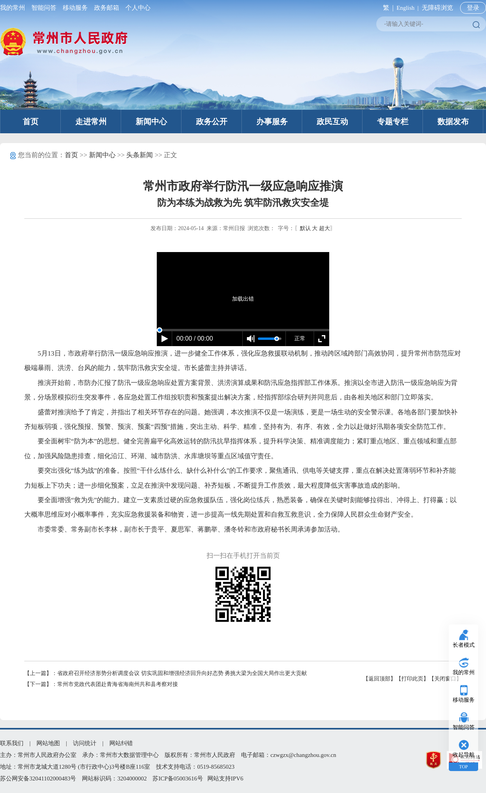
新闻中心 (151, 121)
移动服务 (75, 7)
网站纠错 (121, 743)
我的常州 (14, 7)
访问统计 (84, 743)
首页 (30, 121)
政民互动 (332, 121)
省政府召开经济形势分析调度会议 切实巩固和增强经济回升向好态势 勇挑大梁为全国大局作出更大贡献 (182, 673)
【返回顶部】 (379, 679)
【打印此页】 (412, 679)
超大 (324, 228)
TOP (463, 766)
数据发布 (453, 121)
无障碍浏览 (437, 7)
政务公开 (211, 121)
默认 (305, 228)
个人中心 (136, 7)
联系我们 (12, 743)
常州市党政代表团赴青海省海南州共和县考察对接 (117, 684)
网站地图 (48, 743)
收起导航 (464, 755)
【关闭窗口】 (445, 679)
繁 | (387, 7)
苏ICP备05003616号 (177, 778)
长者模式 (464, 645)
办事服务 (272, 121)
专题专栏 (392, 121)
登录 (473, 7)
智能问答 (44, 7)
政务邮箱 (106, 7)
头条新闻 (139, 155)
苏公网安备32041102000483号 (38, 778)
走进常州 (91, 121)
